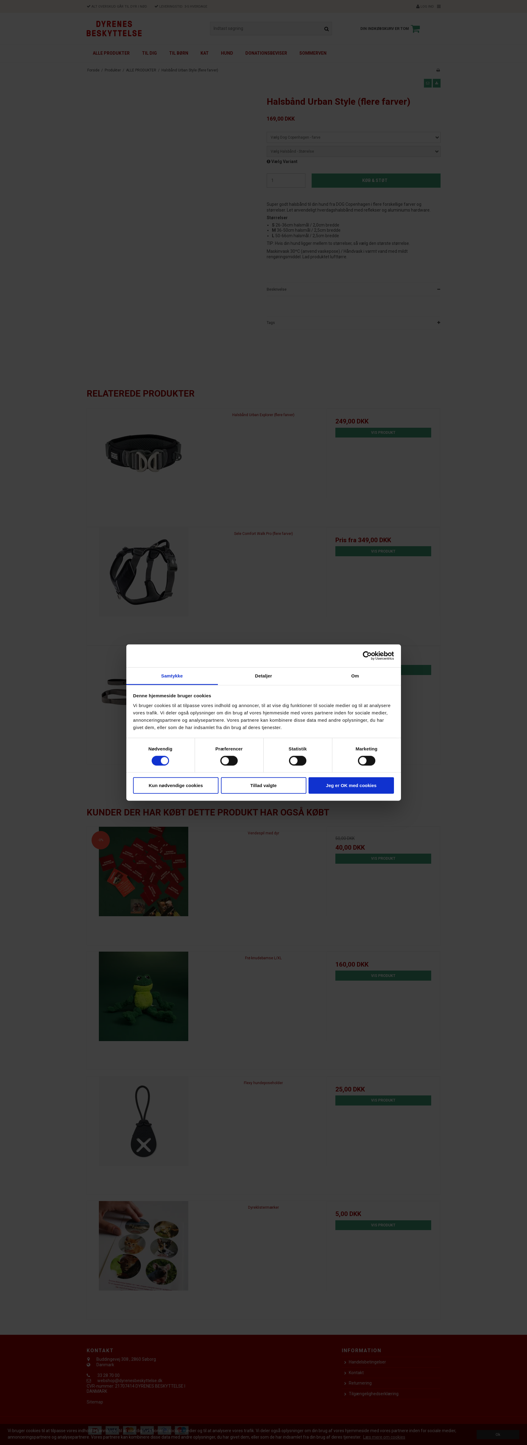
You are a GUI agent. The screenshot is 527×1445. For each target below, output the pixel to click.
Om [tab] (355, 675)
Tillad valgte (263, 785)
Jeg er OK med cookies (351, 785)
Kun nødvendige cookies (176, 785)
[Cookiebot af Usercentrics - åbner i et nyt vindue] (367, 655)
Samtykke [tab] (172, 675)
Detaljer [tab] (263, 675)
